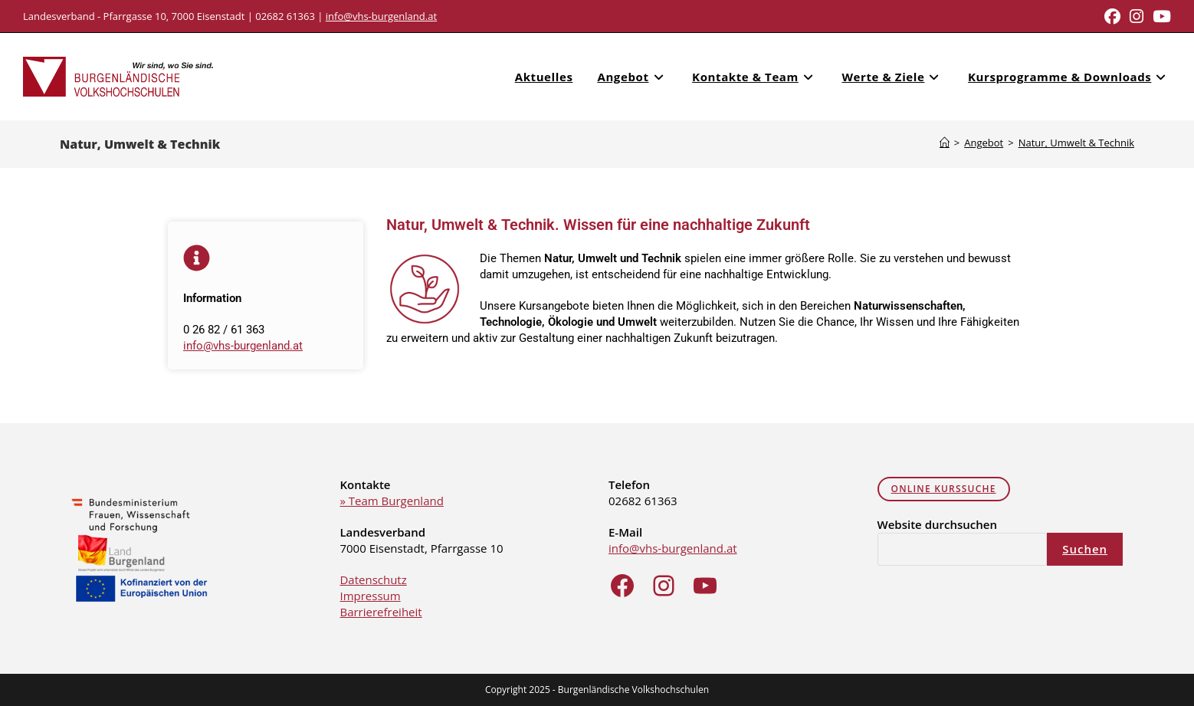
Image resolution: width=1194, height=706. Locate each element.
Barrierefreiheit (381, 611)
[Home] (945, 142)
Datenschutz (373, 579)
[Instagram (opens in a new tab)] (1136, 16)
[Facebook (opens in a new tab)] (1112, 16)
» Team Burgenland (391, 500)
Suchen (1084, 549)
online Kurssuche (943, 488)
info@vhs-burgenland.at (381, 16)
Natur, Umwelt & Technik (1076, 142)
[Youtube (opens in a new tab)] (1159, 16)
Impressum (370, 595)
